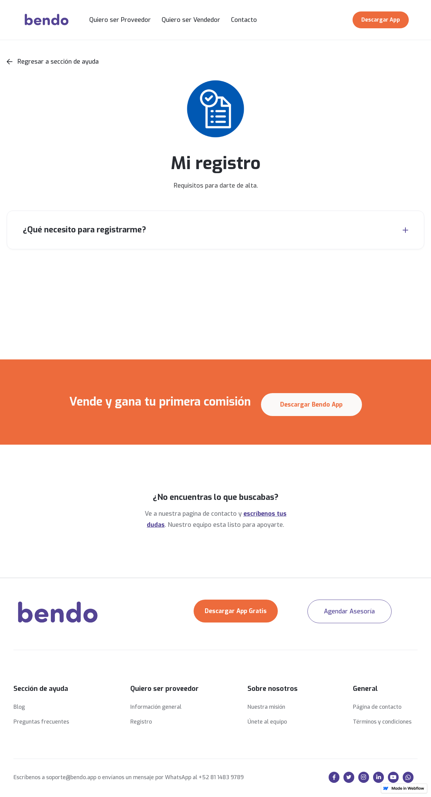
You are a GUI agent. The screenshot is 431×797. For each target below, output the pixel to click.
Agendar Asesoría (349, 611)
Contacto (244, 20)
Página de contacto (377, 706)
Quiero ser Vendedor (191, 20)
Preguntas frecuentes (41, 721)
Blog (19, 706)
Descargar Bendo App (311, 405)
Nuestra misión (266, 706)
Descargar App (380, 19)
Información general (155, 706)
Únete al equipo (267, 721)
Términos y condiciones (382, 721)
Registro (141, 721)
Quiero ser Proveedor (120, 20)
